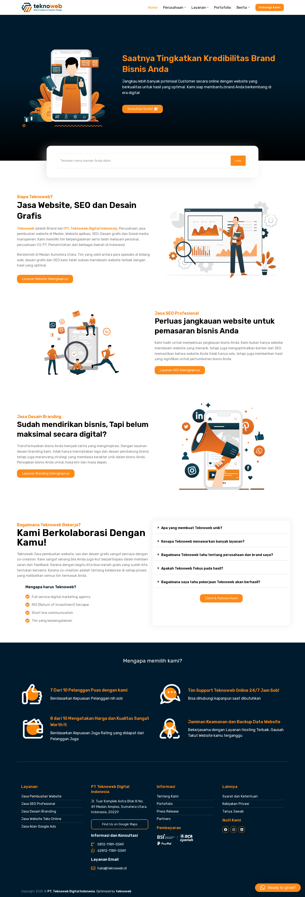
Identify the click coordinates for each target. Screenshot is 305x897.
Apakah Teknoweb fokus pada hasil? (192, 568)
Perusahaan (174, 7)
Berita (243, 7)
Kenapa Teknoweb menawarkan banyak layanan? (202, 541)
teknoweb (123, 891)
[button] (221, 528)
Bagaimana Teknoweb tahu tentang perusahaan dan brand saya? (217, 555)
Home (153, 7)
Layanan (200, 7)
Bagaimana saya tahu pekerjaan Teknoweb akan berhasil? (210, 582)
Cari (238, 160)
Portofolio (222, 7)
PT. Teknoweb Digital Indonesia (71, 891)
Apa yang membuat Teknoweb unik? (191, 528)
